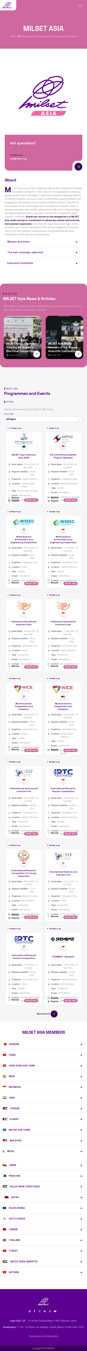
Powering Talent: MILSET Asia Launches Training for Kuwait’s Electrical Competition (21, 345)
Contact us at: (16, 155)
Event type (9, 414)
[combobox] (43, 419)
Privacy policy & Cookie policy (43, 1336)
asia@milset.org (18, 158)
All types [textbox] (11, 419)
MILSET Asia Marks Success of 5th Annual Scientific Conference (63, 347)
